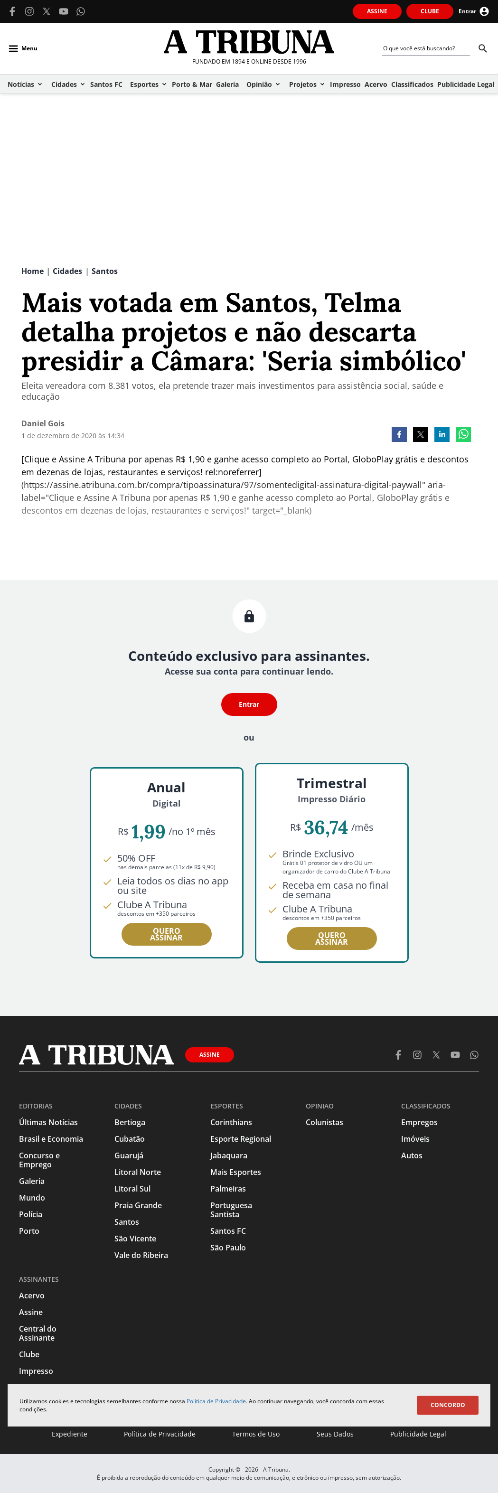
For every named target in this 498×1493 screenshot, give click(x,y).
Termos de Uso (256, 1433)
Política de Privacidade (216, 1401)
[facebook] (399, 435)
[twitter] (420, 435)
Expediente (69, 1433)
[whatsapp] (463, 435)
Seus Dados (335, 1433)
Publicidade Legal (418, 1433)
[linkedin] (442, 435)
